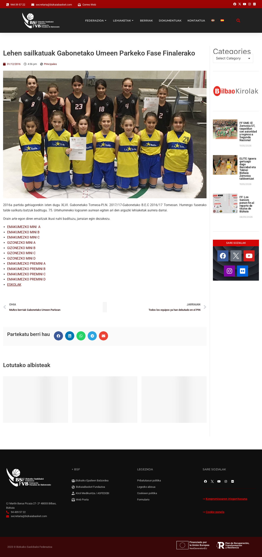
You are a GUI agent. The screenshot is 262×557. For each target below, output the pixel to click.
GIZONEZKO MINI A (21, 243)
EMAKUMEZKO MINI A (23, 227)
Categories (232, 51)
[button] (58, 335)
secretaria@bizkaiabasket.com (54, 4)
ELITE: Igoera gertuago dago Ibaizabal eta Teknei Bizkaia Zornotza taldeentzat (247, 168)
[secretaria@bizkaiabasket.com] (32, 4)
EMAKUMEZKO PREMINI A (26, 263)
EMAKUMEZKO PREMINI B (26, 269)
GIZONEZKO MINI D (21, 258)
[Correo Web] (79, 4)
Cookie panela (215, 512)
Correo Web (89, 4)
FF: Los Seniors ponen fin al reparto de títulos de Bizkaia (246, 204)
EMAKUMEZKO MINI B (23, 232)
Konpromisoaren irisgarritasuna (226, 499)
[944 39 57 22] (7, 4)
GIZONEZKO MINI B (21, 248)
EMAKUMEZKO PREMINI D (26, 279)
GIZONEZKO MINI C (21, 253)
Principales (50, 64)
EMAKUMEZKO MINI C (23, 237)
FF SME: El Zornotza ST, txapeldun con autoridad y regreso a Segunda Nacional (248, 131)
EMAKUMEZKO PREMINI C (26, 274)
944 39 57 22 (17, 4)
